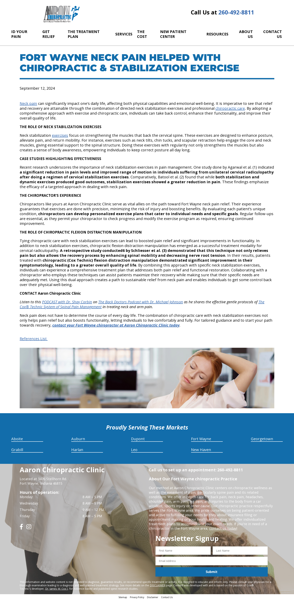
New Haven (201, 449)
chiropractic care (230, 108)
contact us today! (223, 528)
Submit (212, 571)
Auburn (78, 438)
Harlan (77, 449)
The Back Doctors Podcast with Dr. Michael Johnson (140, 301)
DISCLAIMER (157, 585)
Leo (134, 449)
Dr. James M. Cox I (56, 588)
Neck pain (28, 103)
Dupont (138, 438)
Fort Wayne (201, 438)
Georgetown (262, 438)
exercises (60, 135)
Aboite (17, 438)
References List (34, 338)
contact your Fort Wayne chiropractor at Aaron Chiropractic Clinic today (115, 325)
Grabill (17, 449)
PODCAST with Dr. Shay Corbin (67, 301)
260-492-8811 (236, 12)
